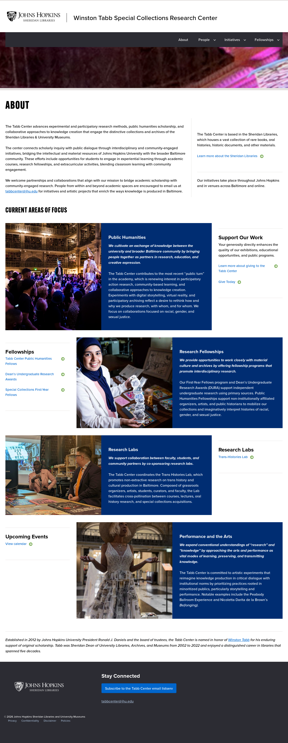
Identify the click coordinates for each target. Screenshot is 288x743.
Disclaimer (50, 721)
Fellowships (264, 39)
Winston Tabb (239, 639)
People (204, 39)
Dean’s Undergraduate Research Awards (29, 377)
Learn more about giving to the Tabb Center (241, 268)
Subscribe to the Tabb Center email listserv (139, 688)
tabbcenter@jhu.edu (21, 191)
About (183, 39)
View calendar (16, 543)
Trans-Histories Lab (233, 456)
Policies (65, 721)
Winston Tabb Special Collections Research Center (145, 17)
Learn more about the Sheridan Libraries (227, 156)
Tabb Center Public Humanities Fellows (28, 361)
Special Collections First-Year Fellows (27, 392)
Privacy (12, 721)
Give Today (226, 281)
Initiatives (232, 39)
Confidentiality (30, 721)
